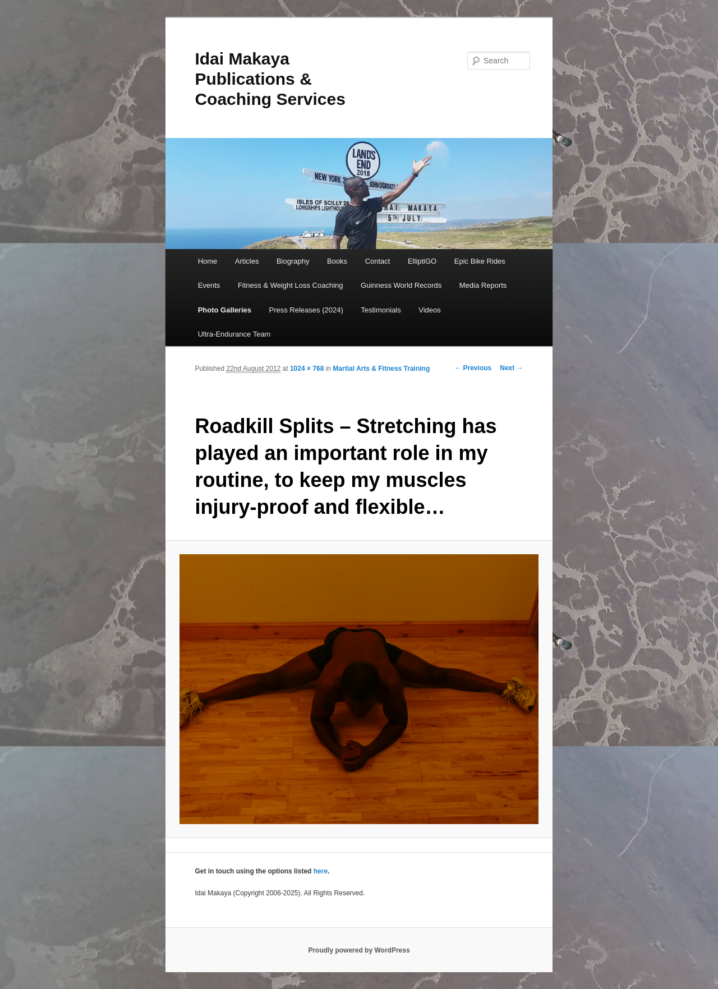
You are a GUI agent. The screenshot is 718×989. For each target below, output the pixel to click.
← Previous (472, 368)
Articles (247, 261)
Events (209, 285)
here (321, 871)
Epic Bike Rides (479, 261)
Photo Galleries (224, 310)
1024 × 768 (307, 368)
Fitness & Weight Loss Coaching (290, 285)
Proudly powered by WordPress (358, 950)
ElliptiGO (422, 261)
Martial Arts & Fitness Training (381, 368)
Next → (511, 368)
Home (208, 261)
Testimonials (381, 310)
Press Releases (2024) (306, 310)
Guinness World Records (401, 285)
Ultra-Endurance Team (234, 334)
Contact (377, 261)
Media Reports (483, 285)
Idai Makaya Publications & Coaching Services (270, 78)
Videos (429, 310)
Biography (293, 261)
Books (337, 261)
